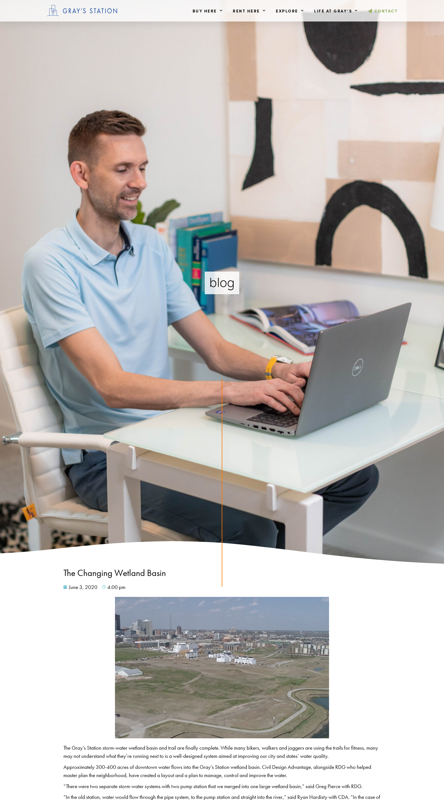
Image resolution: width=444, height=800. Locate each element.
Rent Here (249, 11)
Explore (290, 11)
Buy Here (208, 11)
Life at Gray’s (336, 11)
